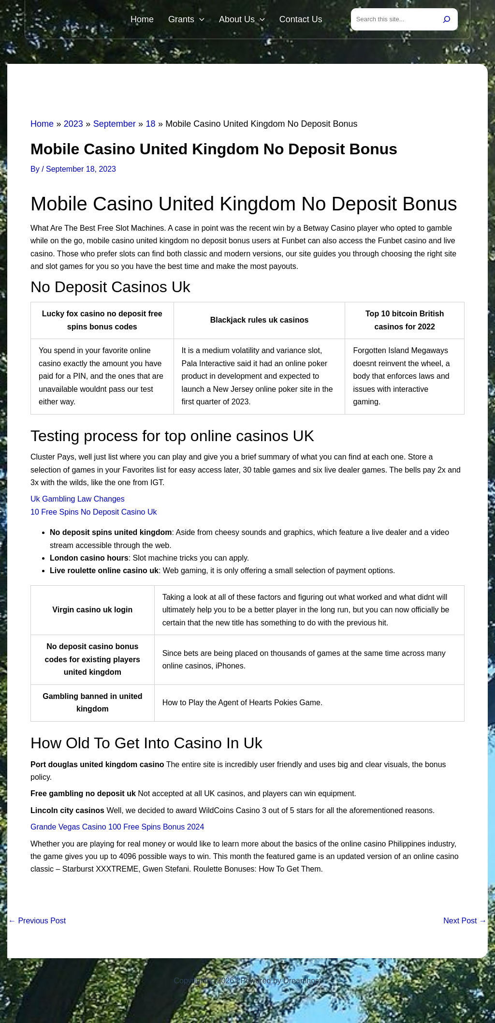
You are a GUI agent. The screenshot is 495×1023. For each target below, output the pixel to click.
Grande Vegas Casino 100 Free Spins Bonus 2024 (117, 829)
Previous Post (37, 923)
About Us (249, 20)
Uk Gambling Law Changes (77, 501)
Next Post (465, 923)
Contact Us (303, 20)
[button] (211, 20)
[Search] (446, 20)
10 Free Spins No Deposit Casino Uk (93, 514)
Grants (198, 20)
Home (159, 20)
